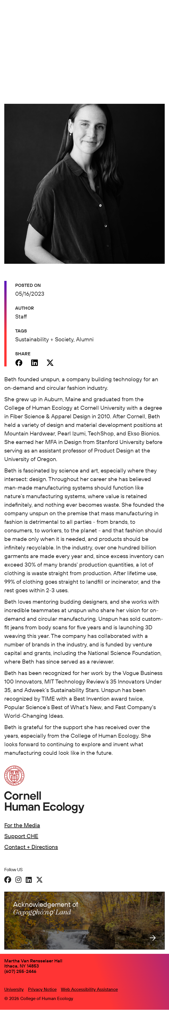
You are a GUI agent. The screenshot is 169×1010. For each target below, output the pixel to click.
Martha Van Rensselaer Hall (33, 961)
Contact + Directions (31, 846)
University (14, 989)
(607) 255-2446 (20, 971)
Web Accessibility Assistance (89, 989)
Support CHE (21, 835)
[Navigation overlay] (160, 16)
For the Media (22, 825)
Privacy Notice (42, 989)
